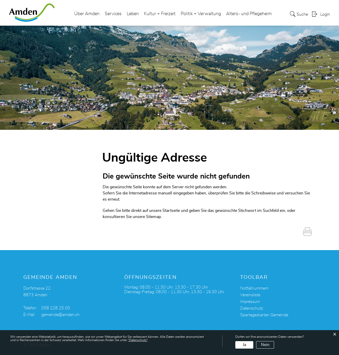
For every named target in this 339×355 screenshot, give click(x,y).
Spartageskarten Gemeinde (264, 315)
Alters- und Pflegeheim (249, 14)
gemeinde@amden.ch (60, 315)
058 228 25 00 (55, 308)
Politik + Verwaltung (201, 14)
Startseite (171, 211)
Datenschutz (251, 308)
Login (325, 14)
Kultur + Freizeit (160, 14)
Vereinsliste (250, 295)
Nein (265, 345)
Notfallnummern (254, 288)
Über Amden (87, 14)
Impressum (250, 302)
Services (113, 14)
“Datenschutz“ (138, 340)
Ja (244, 345)
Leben (133, 14)
